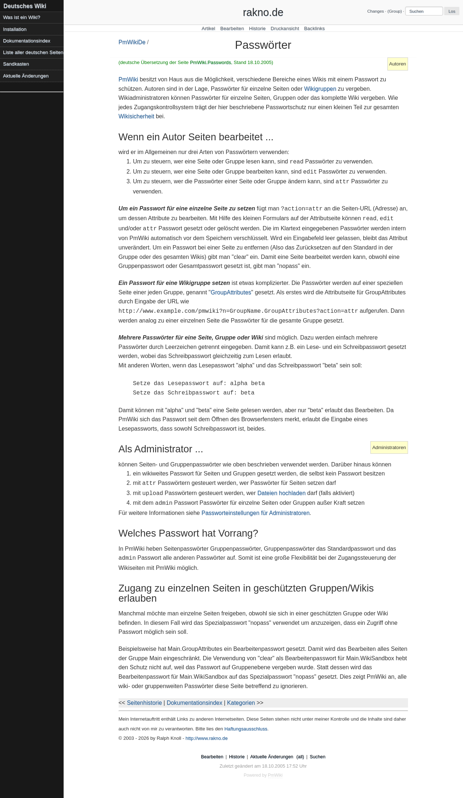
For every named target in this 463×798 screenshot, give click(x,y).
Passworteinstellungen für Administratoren (255, 513)
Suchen (317, 756)
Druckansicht (285, 28)
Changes (375, 11)
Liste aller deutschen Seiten (33, 52)
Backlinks (314, 28)
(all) (300, 756)
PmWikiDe (132, 42)
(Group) (394, 11)
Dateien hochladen (281, 493)
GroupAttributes (231, 292)
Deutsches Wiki (25, 6)
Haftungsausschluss (245, 728)
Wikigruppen (320, 89)
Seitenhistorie (144, 703)
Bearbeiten (232, 28)
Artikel (208, 28)
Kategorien (241, 703)
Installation (14, 29)
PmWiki (128, 79)
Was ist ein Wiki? (21, 17)
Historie (257, 28)
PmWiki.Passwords (210, 62)
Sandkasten (16, 64)
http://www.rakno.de (207, 738)
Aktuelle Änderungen (25, 75)
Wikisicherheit (136, 116)
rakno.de (263, 12)
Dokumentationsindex (194, 703)
